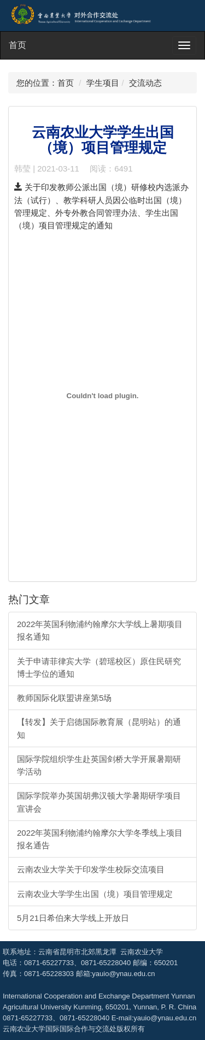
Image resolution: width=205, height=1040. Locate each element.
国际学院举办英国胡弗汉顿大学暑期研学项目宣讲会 (99, 802)
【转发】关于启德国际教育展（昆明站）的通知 (99, 728)
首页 (17, 45)
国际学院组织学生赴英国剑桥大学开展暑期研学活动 (99, 765)
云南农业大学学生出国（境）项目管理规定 (95, 894)
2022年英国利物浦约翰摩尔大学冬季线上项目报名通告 (100, 839)
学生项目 (102, 82)
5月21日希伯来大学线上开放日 (73, 918)
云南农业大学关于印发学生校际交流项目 (91, 869)
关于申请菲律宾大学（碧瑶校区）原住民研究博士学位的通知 (99, 667)
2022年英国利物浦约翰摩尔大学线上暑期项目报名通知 (100, 630)
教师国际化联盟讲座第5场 (64, 697)
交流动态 (145, 82)
